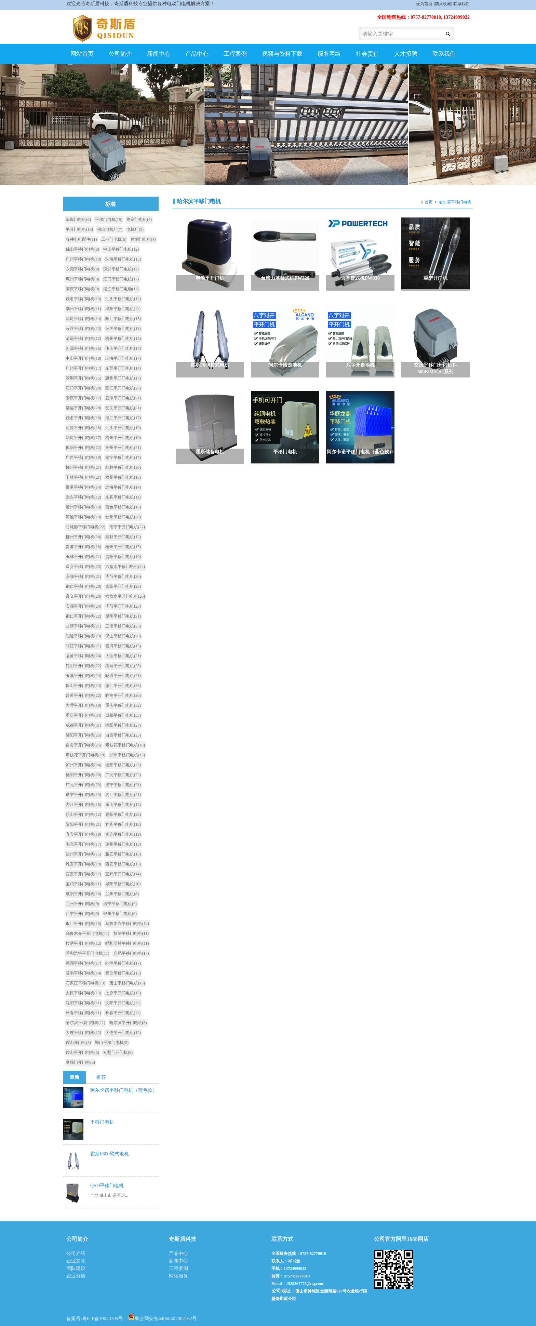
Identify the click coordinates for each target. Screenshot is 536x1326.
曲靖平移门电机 (83, 626)
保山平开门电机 (83, 685)
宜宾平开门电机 (83, 834)
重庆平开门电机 (83, 715)
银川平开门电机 (83, 923)
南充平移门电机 (123, 834)
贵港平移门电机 (83, 487)
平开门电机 (79, 229)
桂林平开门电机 (123, 536)
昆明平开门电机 (83, 665)
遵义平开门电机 (83, 596)
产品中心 (197, 54)
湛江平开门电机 (123, 417)
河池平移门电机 (83, 517)
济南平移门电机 (83, 973)
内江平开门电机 (83, 804)
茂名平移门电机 (83, 298)
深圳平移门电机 (121, 269)
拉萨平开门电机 (83, 943)
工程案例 (235, 54)
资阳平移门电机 (123, 814)
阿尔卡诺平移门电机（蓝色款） (123, 1090)
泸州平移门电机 (127, 755)
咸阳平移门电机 (123, 883)
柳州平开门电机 (83, 536)
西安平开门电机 (83, 874)
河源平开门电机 (83, 427)
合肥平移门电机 (131, 953)
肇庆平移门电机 (82, 289)
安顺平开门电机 (83, 606)
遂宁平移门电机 (123, 784)
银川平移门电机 (120, 913)
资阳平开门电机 (83, 824)
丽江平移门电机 (83, 646)
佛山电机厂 (109, 229)
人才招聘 (405, 54)
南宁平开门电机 (127, 527)
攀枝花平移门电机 (125, 745)
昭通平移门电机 (83, 636)
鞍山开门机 (78, 1042)
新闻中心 (158, 54)
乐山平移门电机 (123, 804)
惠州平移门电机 (82, 279)
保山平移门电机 (123, 636)
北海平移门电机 (123, 487)
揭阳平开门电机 (83, 447)
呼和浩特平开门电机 (87, 953)
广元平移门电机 (123, 774)
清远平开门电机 (83, 408)
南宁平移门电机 (123, 457)
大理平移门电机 (123, 655)
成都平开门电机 (83, 725)
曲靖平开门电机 (123, 665)
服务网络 (329, 54)
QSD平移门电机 (107, 1185)
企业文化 (75, 1260)
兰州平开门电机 (82, 903)
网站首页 (82, 54)
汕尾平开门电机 (83, 437)
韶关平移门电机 (123, 328)
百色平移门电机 (123, 507)
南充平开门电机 (83, 844)
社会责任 (367, 54)
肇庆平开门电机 (83, 398)
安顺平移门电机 (83, 576)
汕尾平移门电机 (83, 318)
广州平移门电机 (83, 259)
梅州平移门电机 (123, 338)
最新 (74, 1077)
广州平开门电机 (83, 368)
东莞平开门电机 (123, 368)
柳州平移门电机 (83, 467)
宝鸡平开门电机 (123, 874)
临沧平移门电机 (83, 655)
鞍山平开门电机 (82, 1052)
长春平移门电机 (83, 1012)
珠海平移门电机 (123, 259)
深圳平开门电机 (83, 378)
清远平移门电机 (83, 338)
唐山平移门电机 (127, 983)
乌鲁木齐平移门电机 (127, 923)
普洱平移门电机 (123, 646)
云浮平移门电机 (83, 328)
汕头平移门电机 (123, 298)
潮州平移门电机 (83, 308)
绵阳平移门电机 (123, 725)
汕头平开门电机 (123, 427)
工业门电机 (113, 239)
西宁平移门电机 (120, 903)
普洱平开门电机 (83, 695)
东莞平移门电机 (82, 269)
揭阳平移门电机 (123, 308)
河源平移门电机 (83, 348)
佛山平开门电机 (123, 348)
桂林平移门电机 (123, 467)
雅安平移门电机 (123, 854)
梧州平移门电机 (123, 477)
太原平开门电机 (123, 993)
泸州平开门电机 (83, 765)
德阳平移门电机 (123, 765)
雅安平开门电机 (83, 864)
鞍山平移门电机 (112, 1042)
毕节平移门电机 (123, 576)
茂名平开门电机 (83, 417)
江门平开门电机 (83, 388)
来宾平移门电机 (123, 497)
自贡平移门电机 (123, 735)
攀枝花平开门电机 (85, 755)
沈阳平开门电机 (123, 1002)
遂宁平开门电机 (83, 794)
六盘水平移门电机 (125, 566)
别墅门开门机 (118, 1052)
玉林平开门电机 (83, 556)
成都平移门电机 (123, 715)
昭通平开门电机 (123, 675)
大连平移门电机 (83, 1032)
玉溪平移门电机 (123, 626)
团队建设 (75, 1268)
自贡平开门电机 (83, 745)
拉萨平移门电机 (131, 933)
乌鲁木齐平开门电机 (87, 933)
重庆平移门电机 (123, 705)
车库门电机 (78, 219)
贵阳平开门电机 (123, 586)
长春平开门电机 (123, 1012)
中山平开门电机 (83, 358)
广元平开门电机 (83, 784)
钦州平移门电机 (123, 517)
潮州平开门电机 (123, 447)
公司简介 (120, 54)
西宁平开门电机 (82, 913)
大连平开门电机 (123, 1032)
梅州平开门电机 (123, 437)
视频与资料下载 (282, 54)
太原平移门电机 (83, 993)
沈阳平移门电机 (83, 1002)
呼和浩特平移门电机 (127, 943)
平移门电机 (108, 219)
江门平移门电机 (121, 279)
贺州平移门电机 (83, 507)
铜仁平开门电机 (83, 616)
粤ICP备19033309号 (102, 1318)
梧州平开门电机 (123, 546)
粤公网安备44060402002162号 (162, 1316)
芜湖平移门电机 (83, 963)
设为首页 (424, 3)
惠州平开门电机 (123, 378)
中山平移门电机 (121, 249)
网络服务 (178, 1275)
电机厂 (135, 229)
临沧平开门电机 (123, 695)
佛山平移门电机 (82, 249)
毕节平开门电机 (123, 606)
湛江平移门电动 (121, 289)
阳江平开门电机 (123, 388)
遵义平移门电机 (83, 566)
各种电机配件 (81, 239)
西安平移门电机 (123, 864)
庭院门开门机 (80, 1062)
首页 (429, 202)
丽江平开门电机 (123, 685)
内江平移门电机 (123, 794)
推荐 (101, 1077)
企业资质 (75, 1275)
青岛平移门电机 (123, 973)
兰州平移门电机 (122, 893)
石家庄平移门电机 (85, 983)
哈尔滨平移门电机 (455, 202)
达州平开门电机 (83, 854)
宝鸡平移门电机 (83, 883)
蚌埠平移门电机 (123, 963)
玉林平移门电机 (83, 477)
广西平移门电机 (83, 457)
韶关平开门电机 (123, 408)
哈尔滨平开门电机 (128, 1022)
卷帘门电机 (139, 219)
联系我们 (461, 3)
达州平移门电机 (123, 844)
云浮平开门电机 (123, 398)
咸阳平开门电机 (83, 893)
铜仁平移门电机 (83, 586)
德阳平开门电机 (83, 774)
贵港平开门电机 (83, 546)
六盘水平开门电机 (125, 596)
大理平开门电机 (83, 705)
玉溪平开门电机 (83, 675)
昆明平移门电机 (123, 616)
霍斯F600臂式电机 (109, 1153)
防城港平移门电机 (85, 527)
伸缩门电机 (143, 239)
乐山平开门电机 (83, 814)
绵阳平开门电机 (83, 735)
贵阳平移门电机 (123, 556)
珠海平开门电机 (123, 358)
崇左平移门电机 (83, 497)
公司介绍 (75, 1253)
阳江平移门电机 (123, 318)
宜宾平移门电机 (123, 824)
